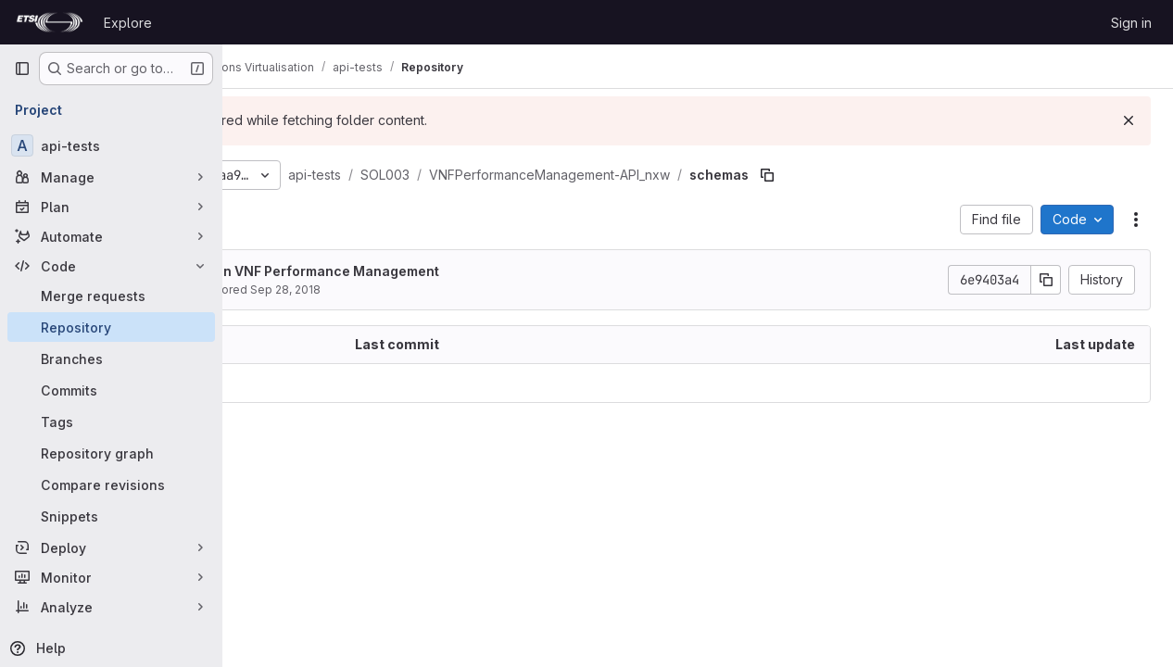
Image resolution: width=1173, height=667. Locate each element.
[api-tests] (111, 145)
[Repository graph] (111, 453)
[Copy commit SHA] (1046, 280)
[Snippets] (111, 516)
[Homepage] (49, 22)
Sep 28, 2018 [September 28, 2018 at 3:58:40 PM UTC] (442, 289)
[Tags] (111, 421)
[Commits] (111, 390)
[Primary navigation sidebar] (22, 68)
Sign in (1131, 23)
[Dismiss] (1128, 120)
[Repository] (111, 327)
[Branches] (111, 358)
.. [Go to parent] (263, 383)
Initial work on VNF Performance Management (446, 271)
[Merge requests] (111, 295)
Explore (128, 23)
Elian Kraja (324, 289)
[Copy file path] (924, 175)
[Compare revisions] (111, 484)
